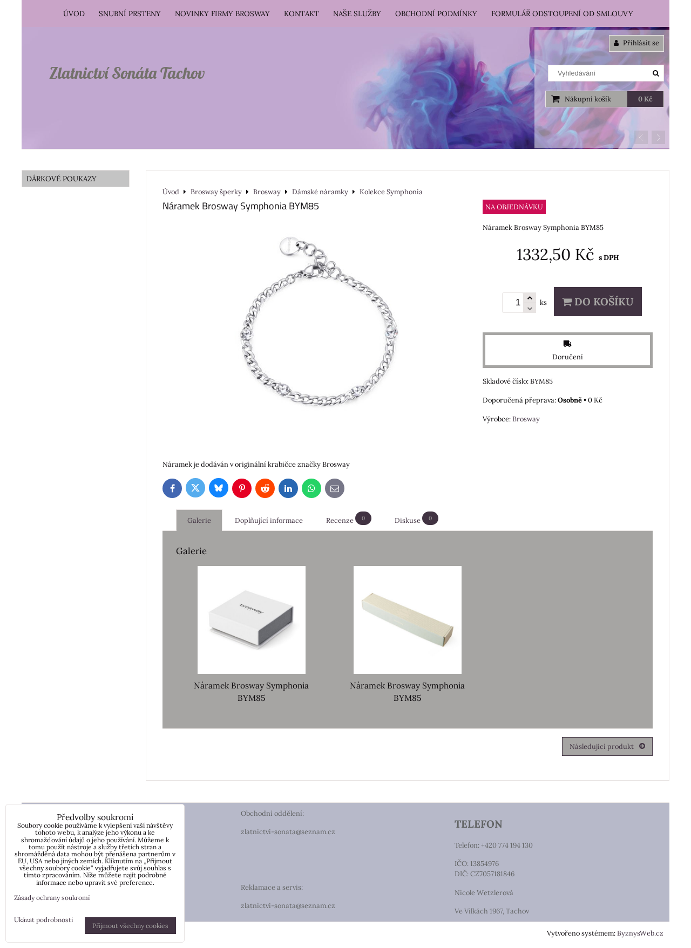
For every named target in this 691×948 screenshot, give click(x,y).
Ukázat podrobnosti (43, 919)
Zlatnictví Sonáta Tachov (127, 73)
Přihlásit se (636, 42)
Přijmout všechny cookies (130, 926)
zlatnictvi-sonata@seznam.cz (288, 831)
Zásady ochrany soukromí (52, 898)
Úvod (74, 13)
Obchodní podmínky (436, 13)
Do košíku (598, 301)
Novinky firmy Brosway (222, 13)
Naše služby (357, 13)
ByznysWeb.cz (640, 933)
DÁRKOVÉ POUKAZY (61, 178)
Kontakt (301, 13)
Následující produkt (607, 746)
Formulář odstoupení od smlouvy (562, 13)
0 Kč (645, 99)
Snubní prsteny (130, 13)
